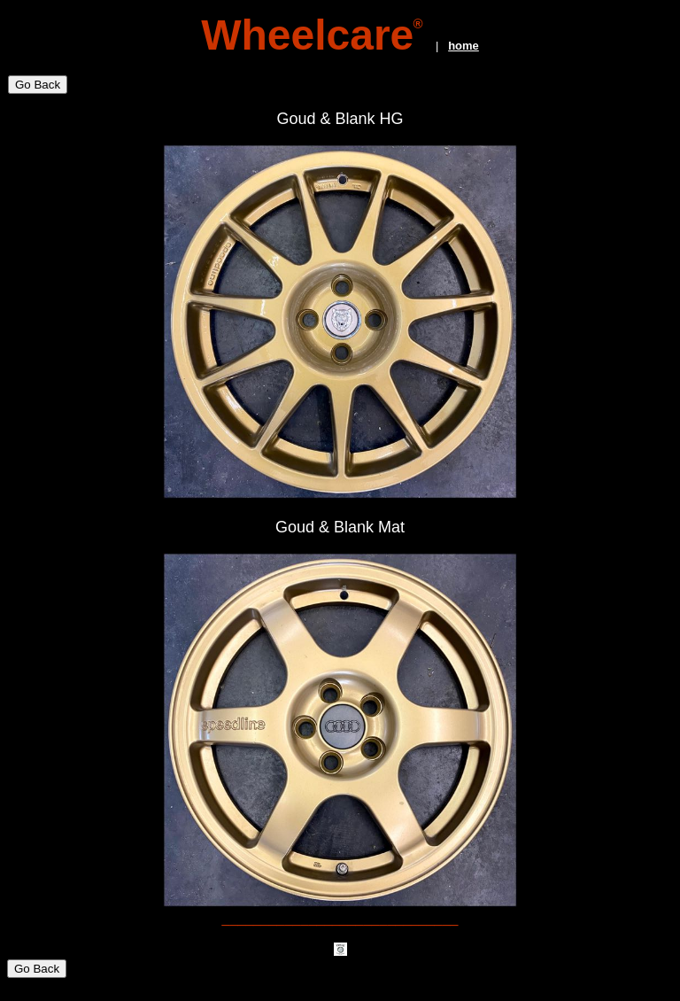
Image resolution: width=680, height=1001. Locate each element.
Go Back (37, 84)
